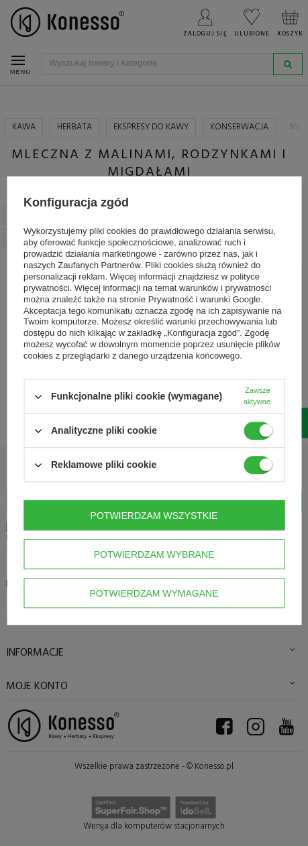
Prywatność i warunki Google (204, 299)
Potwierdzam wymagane (153, 593)
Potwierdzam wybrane (154, 554)
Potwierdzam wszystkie (154, 515)
